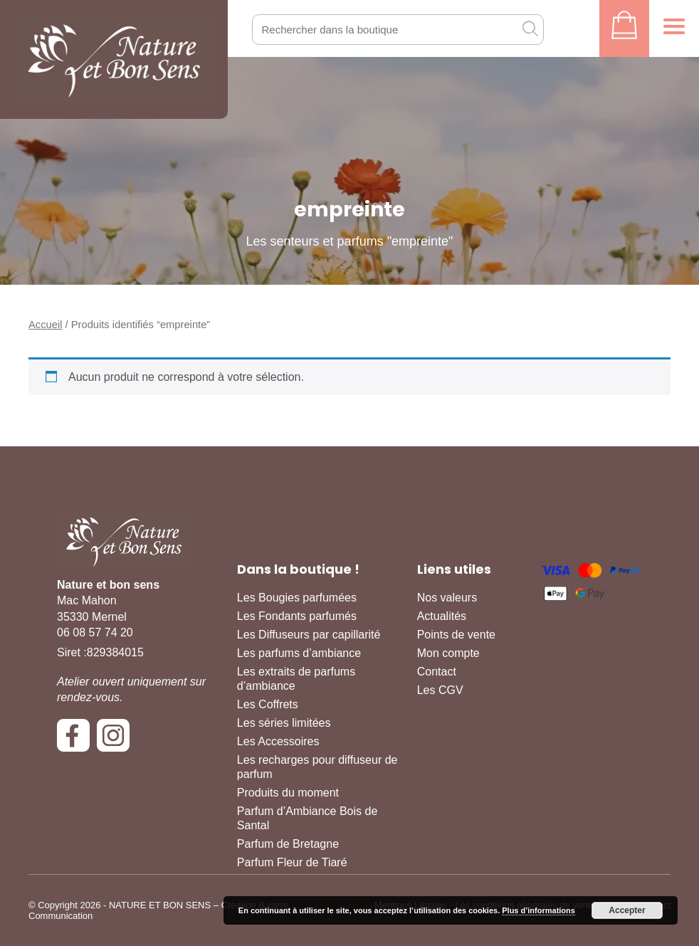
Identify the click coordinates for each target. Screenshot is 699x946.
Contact (436, 672)
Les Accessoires (278, 741)
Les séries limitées (284, 723)
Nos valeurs (447, 598)
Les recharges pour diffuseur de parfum (317, 767)
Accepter (627, 910)
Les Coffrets (267, 704)
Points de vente (456, 635)
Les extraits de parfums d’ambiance (296, 679)
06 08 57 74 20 (95, 632)
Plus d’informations (538, 910)
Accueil (45, 324)
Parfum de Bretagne (288, 844)
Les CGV (440, 690)
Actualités (441, 616)
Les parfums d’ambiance (299, 653)
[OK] (529, 28)
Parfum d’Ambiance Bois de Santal (307, 818)
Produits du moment (288, 793)
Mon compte (448, 653)
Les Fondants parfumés (297, 616)
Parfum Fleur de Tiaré (292, 862)
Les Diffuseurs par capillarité (309, 635)
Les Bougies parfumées (297, 598)
